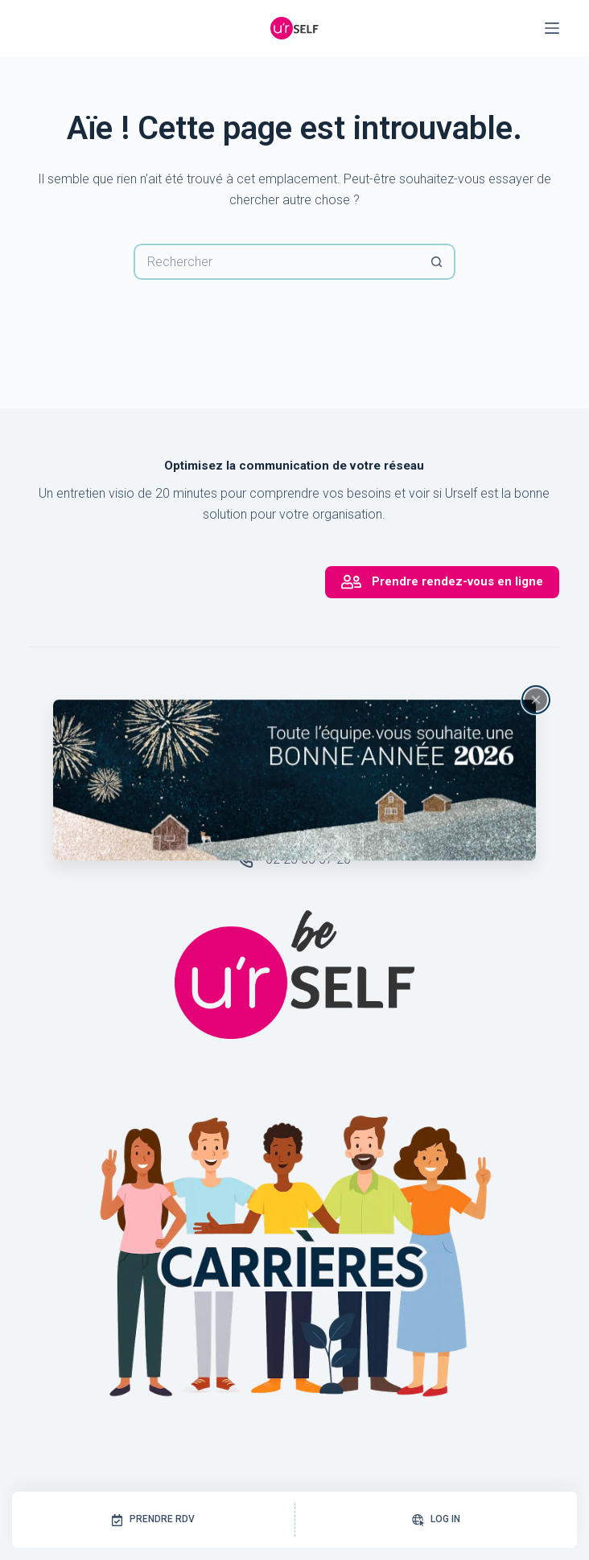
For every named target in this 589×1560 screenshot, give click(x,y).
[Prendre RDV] (153, 1519)
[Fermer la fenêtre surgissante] (536, 699)
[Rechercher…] (276, 262)
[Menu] (552, 28)
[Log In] (436, 1519)
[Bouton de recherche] (437, 262)
